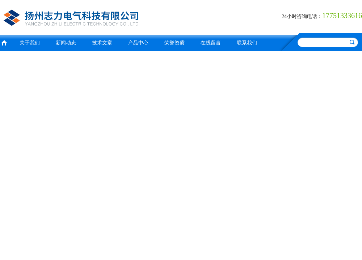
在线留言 (211, 43)
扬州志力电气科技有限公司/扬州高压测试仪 (88, 16)
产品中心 (138, 43)
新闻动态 (66, 43)
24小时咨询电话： (302, 16)
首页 (4, 42)
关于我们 (30, 43)
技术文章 (102, 43)
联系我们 (247, 43)
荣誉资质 (174, 43)
